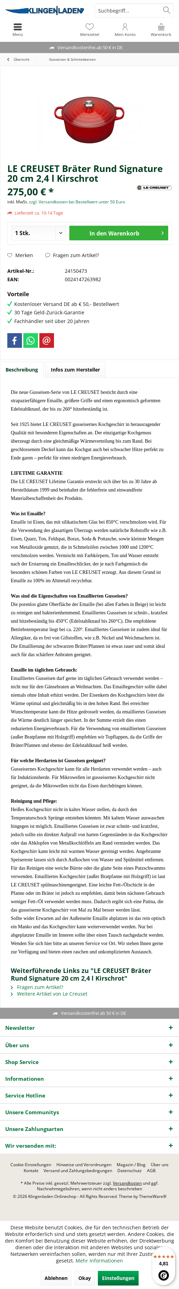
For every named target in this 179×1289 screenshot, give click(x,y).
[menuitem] (161, 29)
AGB (151, 1171)
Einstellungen (118, 1278)
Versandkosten (127, 1183)
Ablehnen (56, 1278)
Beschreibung (22, 369)
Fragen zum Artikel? (72, 255)
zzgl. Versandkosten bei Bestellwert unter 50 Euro (77, 202)
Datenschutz (129, 1171)
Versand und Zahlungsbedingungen (78, 1171)
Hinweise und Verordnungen (83, 1165)
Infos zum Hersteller (75, 369)
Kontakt (31, 1171)
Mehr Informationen (99, 1260)
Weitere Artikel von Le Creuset (49, 993)
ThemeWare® (152, 1196)
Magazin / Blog (131, 1165)
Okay (84, 1278)
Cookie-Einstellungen (30, 1165)
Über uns (160, 1165)
